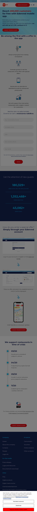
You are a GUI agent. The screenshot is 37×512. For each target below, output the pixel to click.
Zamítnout (18, 508)
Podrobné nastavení (18, 504)
